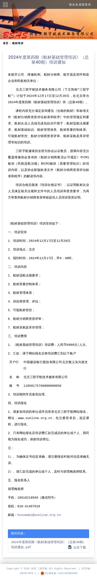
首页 (6, 43)
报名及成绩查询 (80, 4)
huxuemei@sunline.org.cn (39, 515)
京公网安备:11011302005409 (58, 573)
